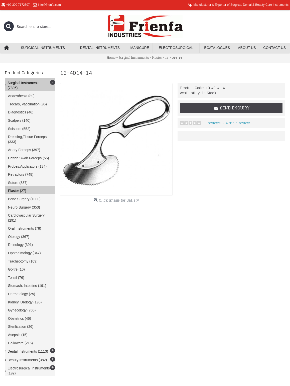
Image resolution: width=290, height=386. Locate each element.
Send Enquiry (231, 108)
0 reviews (213, 123)
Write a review (237, 123)
